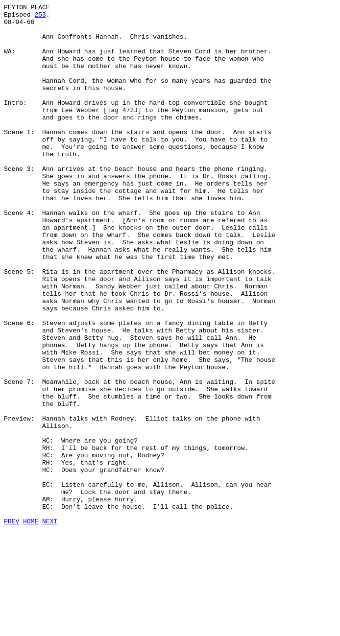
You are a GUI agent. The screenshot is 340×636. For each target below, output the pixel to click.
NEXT (49, 625)
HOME (30, 625)
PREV (11, 625)
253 (40, 17)
